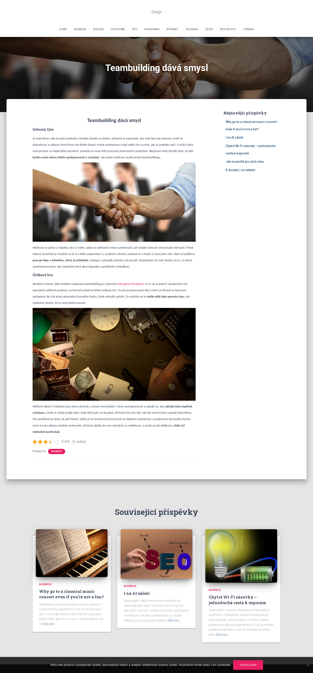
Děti (134, 16)
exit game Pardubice (131, 271)
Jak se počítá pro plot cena (245, 148)
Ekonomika (152, 16)
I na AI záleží (234, 124)
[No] (307, 665)
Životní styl (228, 16)
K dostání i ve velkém (240, 157)
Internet (172, 16)
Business (80, 16)
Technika (192, 16)
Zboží (209, 16)
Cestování (118, 16)
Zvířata (248, 16)
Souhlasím (248, 664)
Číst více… (49, 611)
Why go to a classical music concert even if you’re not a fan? (71, 581)
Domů (63, 16)
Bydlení (98, 16)
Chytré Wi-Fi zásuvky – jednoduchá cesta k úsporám (237, 586)
